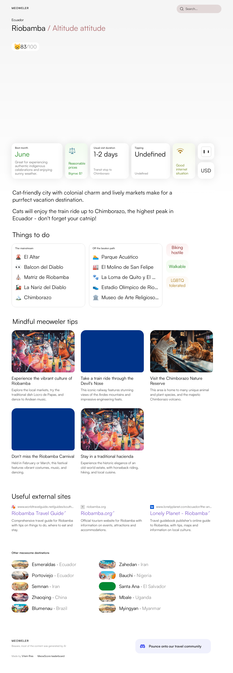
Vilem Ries (27, 656)
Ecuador (18, 20)
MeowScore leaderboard (51, 656)
